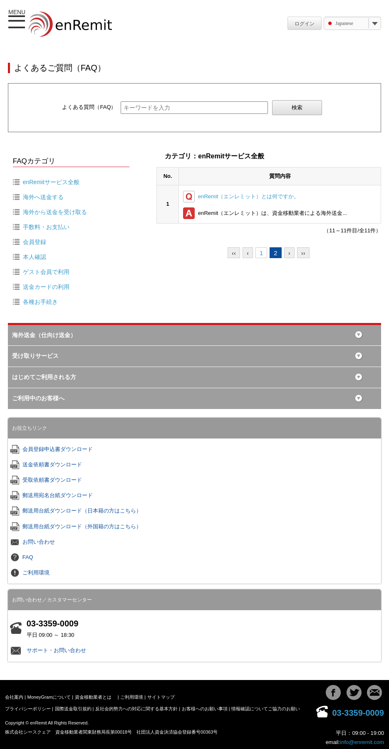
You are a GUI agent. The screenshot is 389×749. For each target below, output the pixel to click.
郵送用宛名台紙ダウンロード (57, 495)
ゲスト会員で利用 (46, 272)
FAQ (27, 557)
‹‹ (234, 252)
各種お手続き (40, 301)
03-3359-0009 (358, 712)
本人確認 (34, 257)
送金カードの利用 (46, 286)
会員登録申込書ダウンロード (57, 449)
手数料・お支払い (46, 227)
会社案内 (14, 697)
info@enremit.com (362, 742)
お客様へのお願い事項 (205, 708)
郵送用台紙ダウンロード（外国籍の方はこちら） (81, 526)
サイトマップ (161, 697)
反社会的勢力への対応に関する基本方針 (136, 708)
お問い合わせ (38, 542)
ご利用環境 (36, 572)
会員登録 (34, 242)
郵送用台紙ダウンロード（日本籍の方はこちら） (81, 511)
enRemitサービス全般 (51, 182)
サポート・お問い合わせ (56, 650)
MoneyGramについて (49, 697)
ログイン (305, 24)
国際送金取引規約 (73, 708)
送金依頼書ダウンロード (52, 464)
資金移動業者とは (93, 697)
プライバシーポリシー (28, 708)
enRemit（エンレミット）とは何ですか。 (248, 196)
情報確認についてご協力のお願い (265, 708)
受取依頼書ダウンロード (52, 480)
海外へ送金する (43, 197)
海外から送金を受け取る (55, 212)
